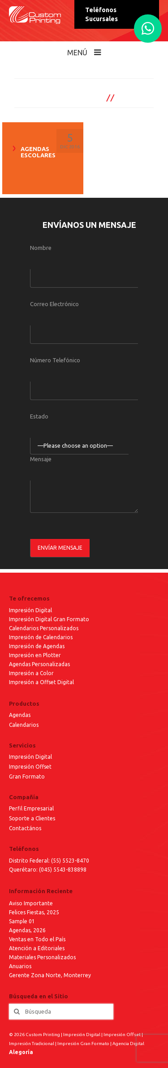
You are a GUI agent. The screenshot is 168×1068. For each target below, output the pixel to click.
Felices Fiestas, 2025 (34, 912)
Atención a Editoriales (37, 948)
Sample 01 (22, 921)
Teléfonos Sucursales (101, 14)
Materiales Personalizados (42, 957)
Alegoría (21, 1052)
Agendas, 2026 (27, 930)
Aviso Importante (31, 903)
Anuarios (20, 966)
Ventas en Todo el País (37, 939)
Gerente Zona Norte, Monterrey (50, 975)
